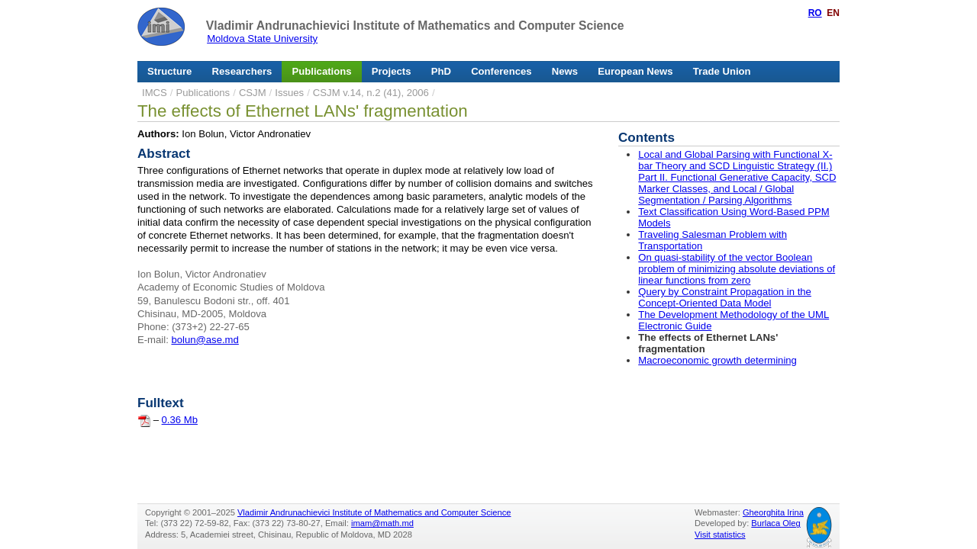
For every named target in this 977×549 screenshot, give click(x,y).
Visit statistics (720, 534)
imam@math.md (382, 523)
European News (635, 71)
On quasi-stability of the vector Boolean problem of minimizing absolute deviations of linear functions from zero (736, 269)
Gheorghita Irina (773, 512)
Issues (289, 92)
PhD (441, 71)
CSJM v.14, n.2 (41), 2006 (371, 92)
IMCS (154, 92)
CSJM (252, 92)
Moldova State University (262, 38)
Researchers (242, 71)
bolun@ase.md (204, 339)
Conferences (501, 71)
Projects (391, 71)
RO (815, 13)
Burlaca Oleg (775, 523)
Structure (169, 71)
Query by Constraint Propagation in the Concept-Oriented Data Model (724, 297)
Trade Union (722, 71)
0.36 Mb (180, 419)
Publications (322, 71)
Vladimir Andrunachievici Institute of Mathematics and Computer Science (415, 25)
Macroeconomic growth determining (717, 360)
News (565, 71)
